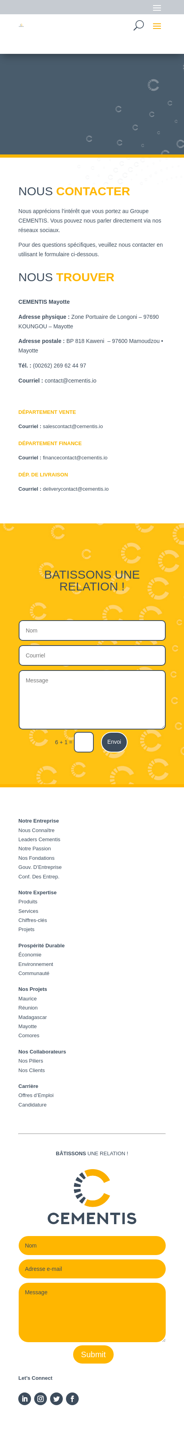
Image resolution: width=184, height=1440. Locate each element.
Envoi (114, 742)
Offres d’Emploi (36, 1095)
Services (28, 911)
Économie (29, 955)
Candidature (32, 1105)
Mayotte (27, 1026)
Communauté (33, 973)
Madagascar (32, 1017)
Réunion (27, 1008)
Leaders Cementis (39, 839)
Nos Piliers (30, 1061)
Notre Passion (34, 848)
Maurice (27, 999)
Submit (93, 1354)
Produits (27, 902)
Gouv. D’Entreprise (40, 867)
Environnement (35, 964)
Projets (26, 929)
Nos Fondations (36, 858)
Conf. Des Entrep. (38, 877)
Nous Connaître (36, 830)
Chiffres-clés (32, 920)
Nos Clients (31, 1070)
